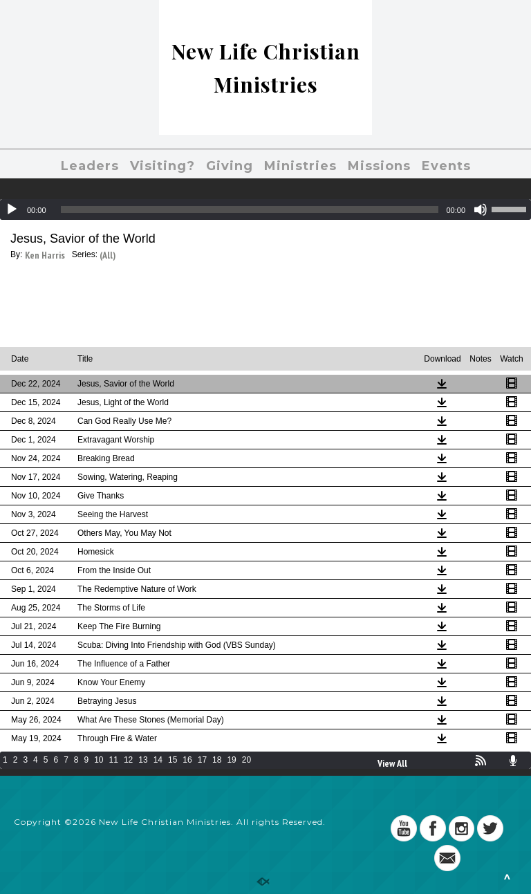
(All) (107, 255)
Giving (229, 166)
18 (216, 760)
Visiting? (162, 166)
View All (392, 763)
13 (142, 760)
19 (231, 760)
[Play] (12, 209)
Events (446, 166)
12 (128, 760)
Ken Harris (45, 255)
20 (246, 760)
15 (172, 760)
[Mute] (480, 209)
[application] (265, 209)
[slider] (250, 209)
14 (157, 760)
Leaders (90, 166)
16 (187, 760)
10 (98, 760)
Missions (379, 166)
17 (202, 760)
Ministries (300, 166)
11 (113, 760)
